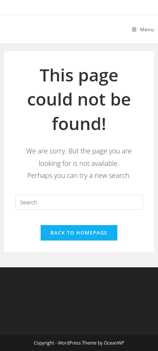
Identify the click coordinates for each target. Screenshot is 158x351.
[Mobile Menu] (143, 29)
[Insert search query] (79, 202)
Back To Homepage (78, 232)
